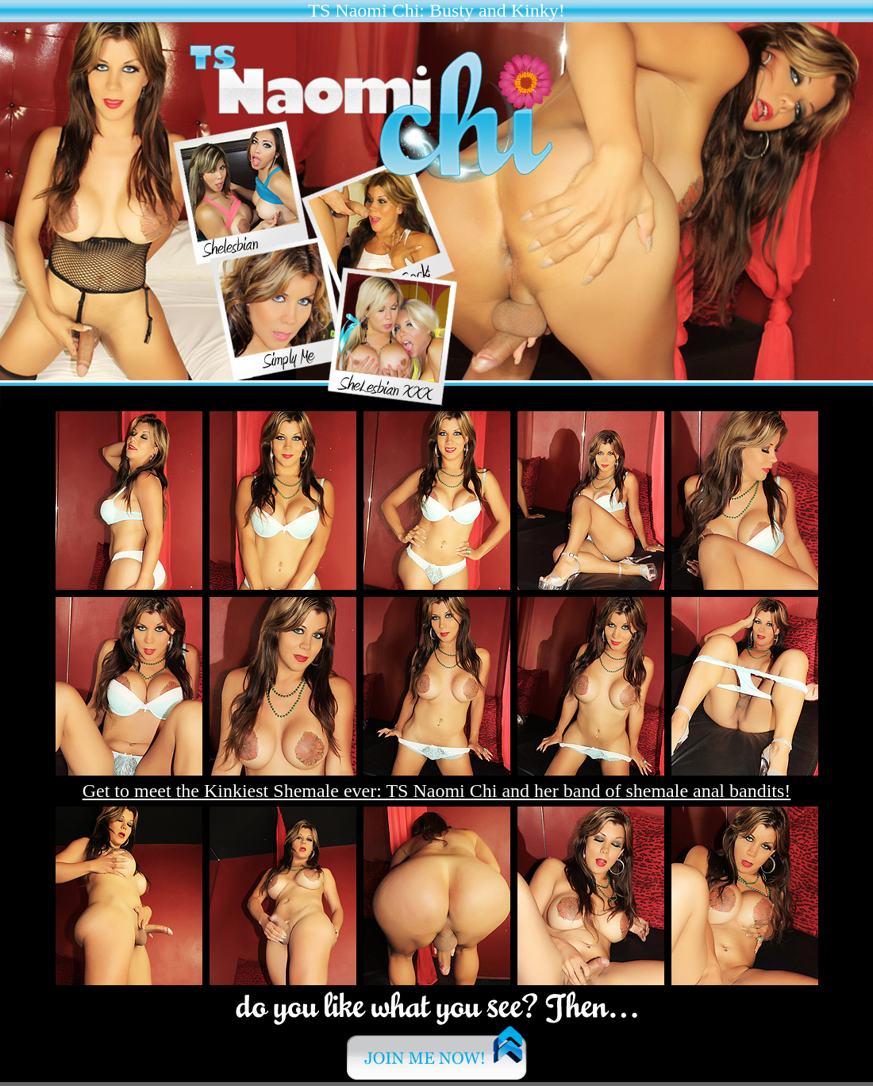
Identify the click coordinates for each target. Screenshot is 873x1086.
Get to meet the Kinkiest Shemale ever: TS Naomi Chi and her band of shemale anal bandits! (437, 790)
